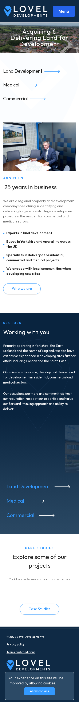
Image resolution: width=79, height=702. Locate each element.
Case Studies (39, 609)
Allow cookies (39, 691)
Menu (64, 11)
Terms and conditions (21, 652)
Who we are (22, 289)
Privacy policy (15, 644)
